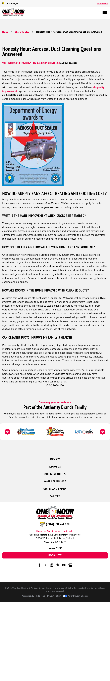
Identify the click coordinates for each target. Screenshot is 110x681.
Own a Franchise (55, 481)
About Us (55, 466)
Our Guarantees (55, 474)
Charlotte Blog (22, 31)
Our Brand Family (55, 488)
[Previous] (7, 432)
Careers (55, 496)
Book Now (55, 555)
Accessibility (28, 595)
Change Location (102, 3)
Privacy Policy (54, 595)
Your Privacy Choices (75, 595)
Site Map (40, 595)
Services (55, 459)
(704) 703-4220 (58, 524)
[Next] (102, 432)
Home (5, 31)
